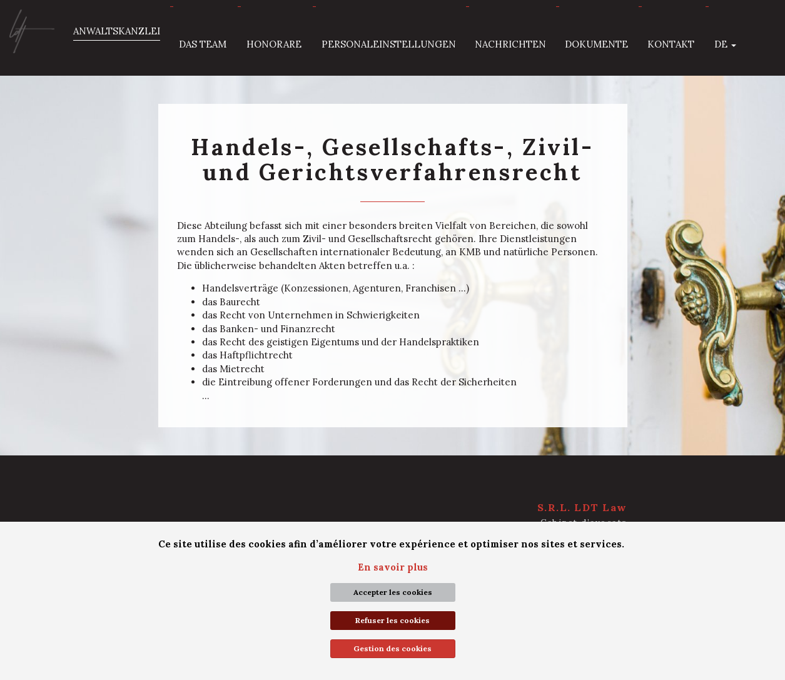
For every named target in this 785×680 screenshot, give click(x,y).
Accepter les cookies (392, 592)
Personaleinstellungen (389, 44)
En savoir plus (393, 567)
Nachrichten (510, 44)
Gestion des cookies (392, 648)
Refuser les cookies (392, 620)
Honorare (273, 44)
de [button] (725, 44)
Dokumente (596, 44)
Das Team (202, 44)
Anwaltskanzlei (116, 31)
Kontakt (670, 44)
